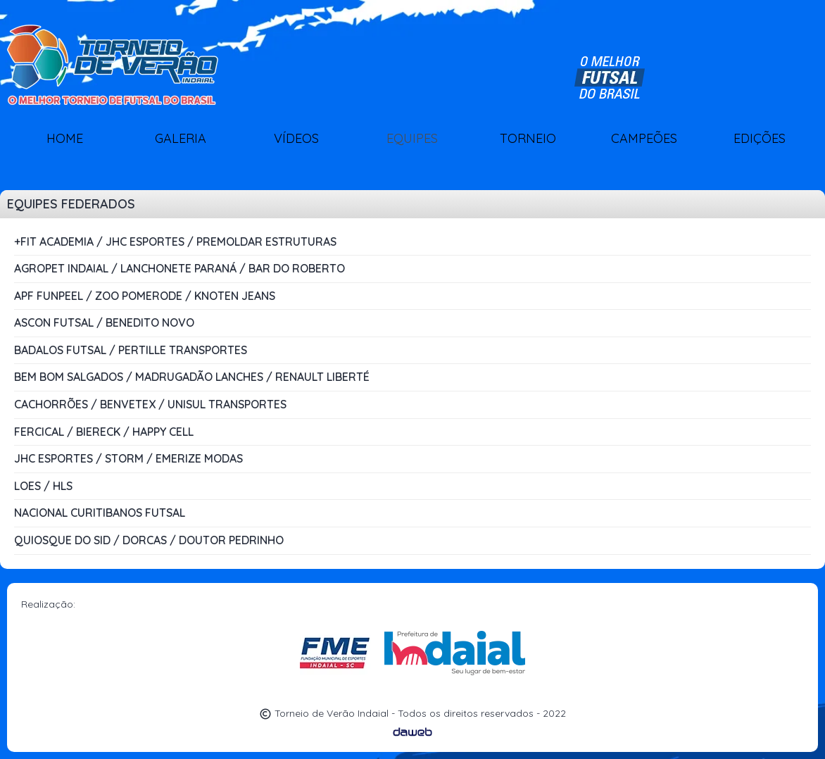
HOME (64, 138)
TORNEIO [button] (528, 138)
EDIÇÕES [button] (759, 138)
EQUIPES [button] (412, 138)
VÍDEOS (296, 138)
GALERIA (180, 138)
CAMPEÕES (644, 138)
